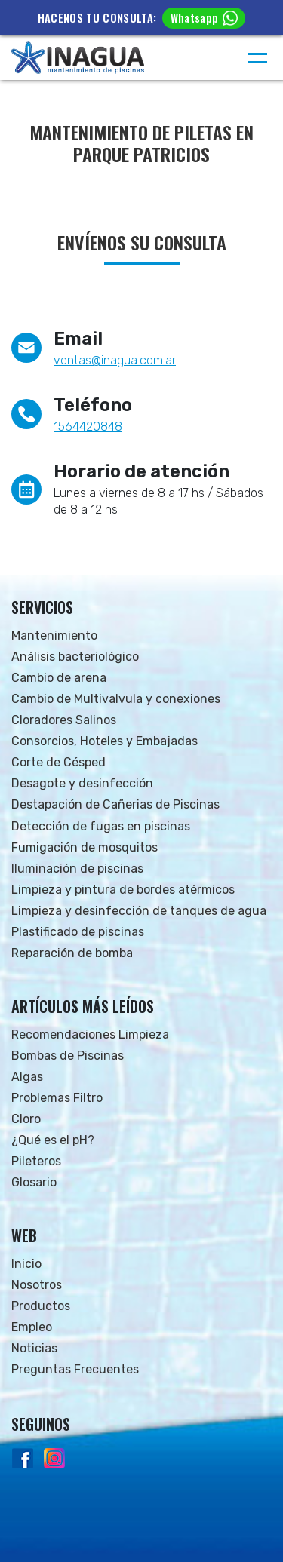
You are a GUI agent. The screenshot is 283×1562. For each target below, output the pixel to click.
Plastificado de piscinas (77, 932)
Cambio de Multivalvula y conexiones (115, 699)
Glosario (34, 1182)
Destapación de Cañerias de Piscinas (115, 804)
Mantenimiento (54, 635)
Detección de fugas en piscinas (100, 826)
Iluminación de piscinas (77, 868)
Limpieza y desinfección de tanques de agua (138, 911)
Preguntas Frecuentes (75, 1369)
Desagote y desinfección (82, 783)
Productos (40, 1306)
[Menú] (257, 58)
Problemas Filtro (57, 1098)
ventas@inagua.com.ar (115, 360)
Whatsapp (204, 18)
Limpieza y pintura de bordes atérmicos (123, 889)
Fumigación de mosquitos (84, 847)
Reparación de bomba (72, 953)
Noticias (34, 1348)
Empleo (31, 1327)
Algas (27, 1076)
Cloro (26, 1119)
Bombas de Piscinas (67, 1055)
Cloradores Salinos (63, 720)
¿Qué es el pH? (52, 1140)
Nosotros (36, 1285)
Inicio (26, 1264)
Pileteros (36, 1161)
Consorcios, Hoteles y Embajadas (104, 741)
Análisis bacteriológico (75, 656)
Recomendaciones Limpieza (90, 1034)
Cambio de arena (58, 678)
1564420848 (88, 426)
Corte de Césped (58, 762)
